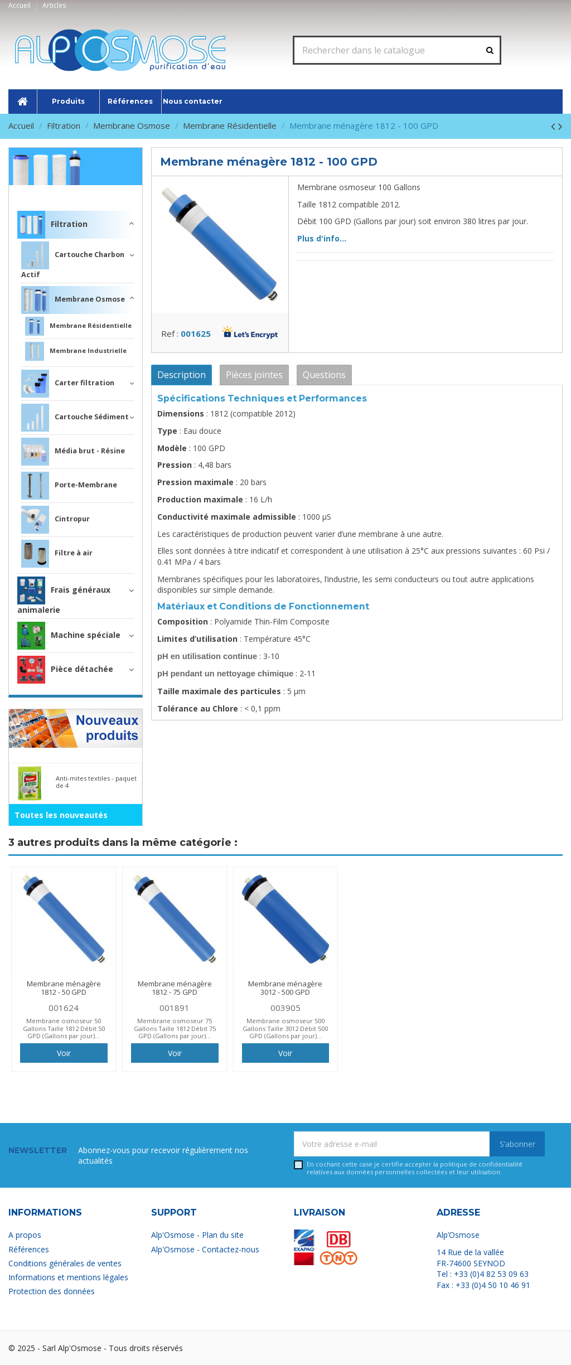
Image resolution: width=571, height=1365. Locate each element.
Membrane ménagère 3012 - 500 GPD (285, 988)
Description (181, 375)
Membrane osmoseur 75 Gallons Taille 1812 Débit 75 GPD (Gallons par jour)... (175, 1028)
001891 (174, 1007)
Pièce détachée (65, 670)
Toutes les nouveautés (61, 815)
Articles (54, 5)
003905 (285, 1007)
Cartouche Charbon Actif (72, 260)
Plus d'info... (321, 238)
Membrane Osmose (73, 300)
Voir (64, 1053)
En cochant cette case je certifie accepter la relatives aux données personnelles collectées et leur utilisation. (414, 1167)
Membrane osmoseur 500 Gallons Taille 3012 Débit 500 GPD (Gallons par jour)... (285, 1028)
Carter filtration (67, 384)
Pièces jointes (254, 375)
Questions (324, 375)
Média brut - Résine (73, 452)
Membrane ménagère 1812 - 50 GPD (64, 988)
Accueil (20, 5)
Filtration (114, 192)
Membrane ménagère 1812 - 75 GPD (175, 988)
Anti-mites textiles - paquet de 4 (96, 782)
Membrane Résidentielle (78, 326)
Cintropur (55, 520)
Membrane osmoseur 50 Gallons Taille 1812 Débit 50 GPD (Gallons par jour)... (64, 1028)
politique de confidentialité (481, 1164)
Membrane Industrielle (76, 351)
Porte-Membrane (69, 486)
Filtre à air (57, 554)
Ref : (169, 333)
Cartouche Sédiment (75, 418)
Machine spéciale (68, 636)
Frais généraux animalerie (63, 596)
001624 (64, 1007)
